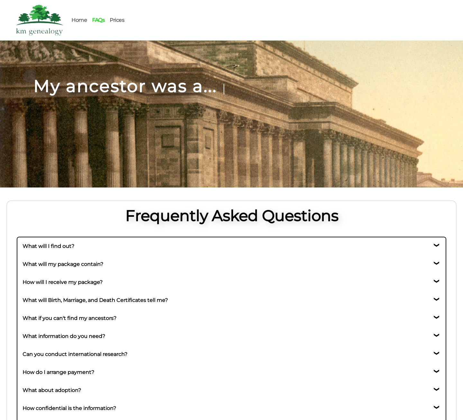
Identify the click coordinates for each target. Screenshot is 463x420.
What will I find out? (48, 246)
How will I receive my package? (63, 282)
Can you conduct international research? (75, 354)
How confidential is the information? (69, 408)
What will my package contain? (63, 264)
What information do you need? (64, 336)
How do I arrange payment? (58, 372)
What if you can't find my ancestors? (69, 318)
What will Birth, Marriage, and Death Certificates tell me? (95, 300)
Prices (117, 20)
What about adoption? (52, 390)
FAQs (98, 20)
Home (79, 20)
